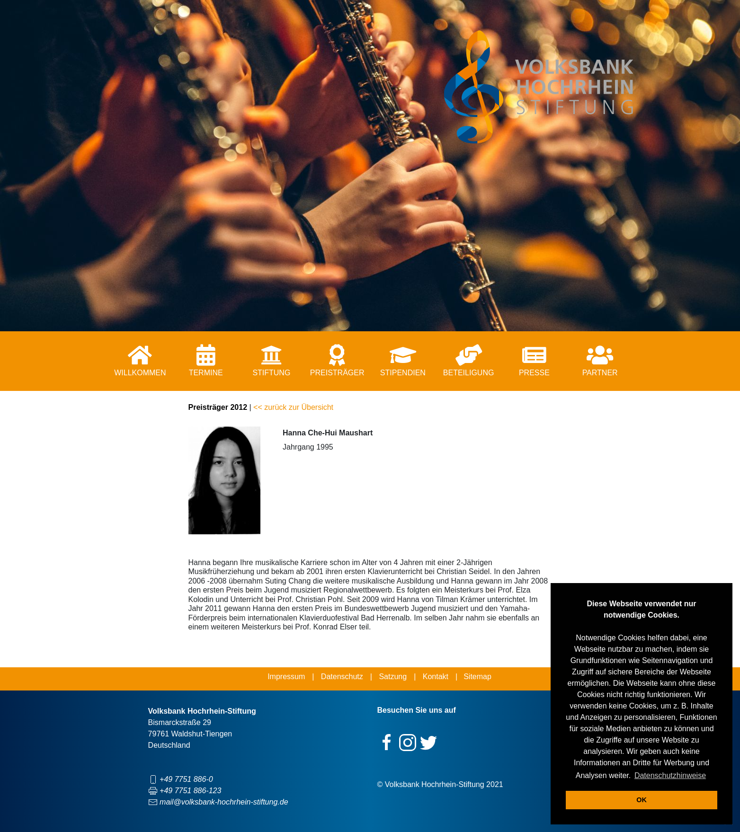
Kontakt (435, 677)
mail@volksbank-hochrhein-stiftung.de (224, 802)
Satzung (393, 677)
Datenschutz (342, 677)
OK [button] (641, 800)
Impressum (286, 677)
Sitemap (477, 677)
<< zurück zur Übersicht (293, 407)
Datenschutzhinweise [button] (670, 775)
